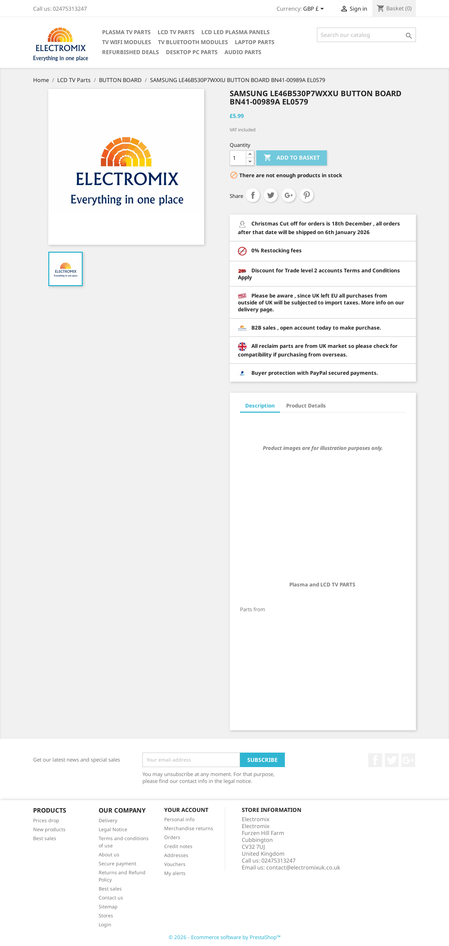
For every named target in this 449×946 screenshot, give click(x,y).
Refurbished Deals (130, 52)
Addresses (176, 855)
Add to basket (291, 157)
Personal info (179, 819)
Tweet (271, 195)
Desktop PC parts (192, 52)
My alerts (175, 873)
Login (105, 924)
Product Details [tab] (306, 405)
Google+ (289, 195)
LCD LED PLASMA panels (235, 32)
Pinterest (306, 195)
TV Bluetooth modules (193, 42)
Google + (408, 760)
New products (49, 829)
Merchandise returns (188, 828)
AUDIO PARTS (242, 52)
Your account (186, 810)
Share (253, 195)
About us (109, 854)
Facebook (375, 760)
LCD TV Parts (176, 32)
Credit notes (178, 846)
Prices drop (46, 820)
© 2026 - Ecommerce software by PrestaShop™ (225, 937)
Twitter (392, 760)
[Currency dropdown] (314, 9)
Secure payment (117, 863)
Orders (172, 837)
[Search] (366, 35)
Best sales (44, 838)
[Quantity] (238, 157)
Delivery (108, 820)
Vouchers (175, 864)
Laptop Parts (255, 42)
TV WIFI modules (126, 42)
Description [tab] (260, 405)
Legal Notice (113, 829)
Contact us (111, 897)
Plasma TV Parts (126, 32)
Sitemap (108, 906)
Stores (106, 915)
